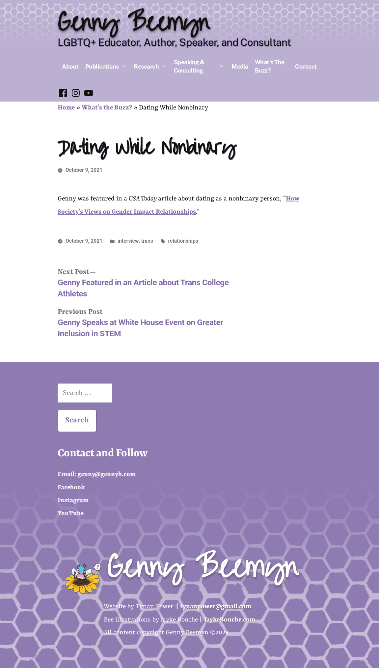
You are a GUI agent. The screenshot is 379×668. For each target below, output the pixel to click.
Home (66, 107)
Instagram (73, 500)
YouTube (71, 513)
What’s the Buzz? (107, 107)
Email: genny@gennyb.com (97, 474)
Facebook (71, 487)
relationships (183, 241)
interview (128, 241)
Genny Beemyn (133, 23)
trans (147, 241)
